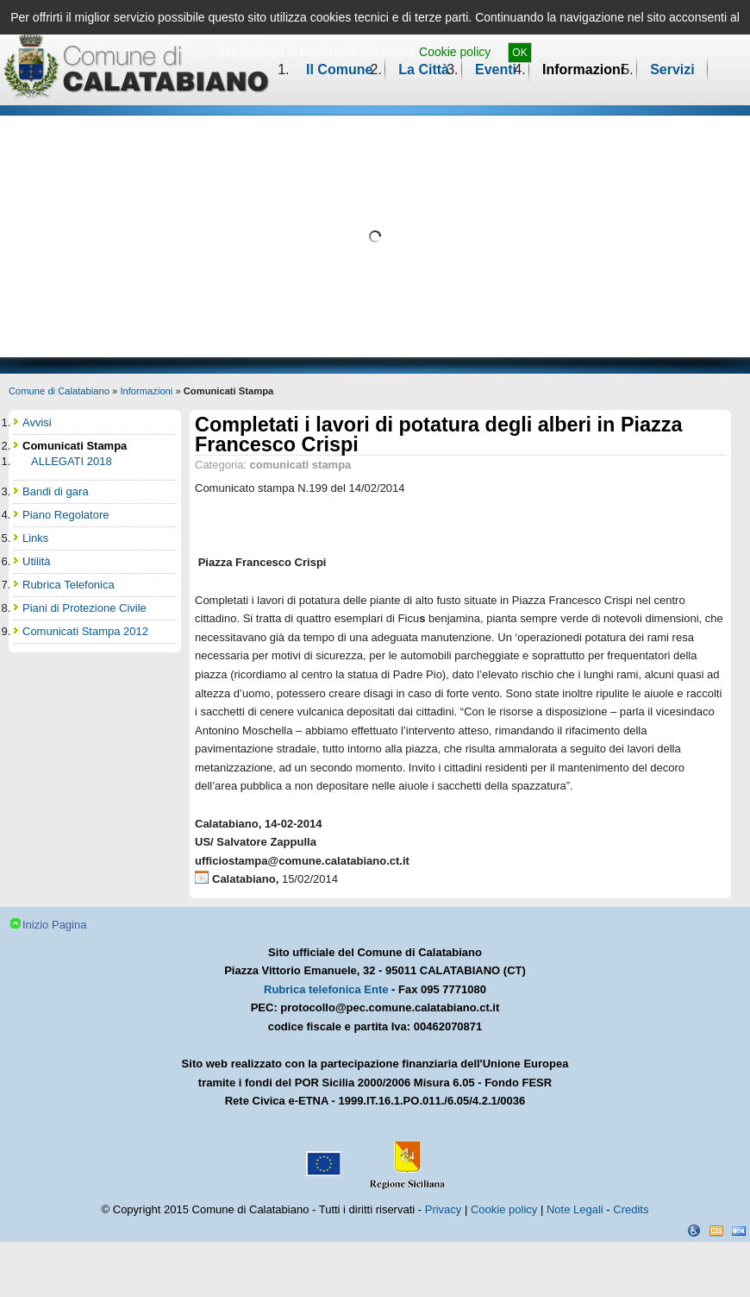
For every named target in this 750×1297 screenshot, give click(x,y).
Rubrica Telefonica (68, 584)
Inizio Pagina (54, 924)
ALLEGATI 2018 (71, 461)
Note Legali (575, 1209)
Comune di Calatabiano (59, 391)
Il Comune (339, 69)
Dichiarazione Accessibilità (694, 1230)
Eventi (495, 69)
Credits (630, 1209)
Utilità (36, 561)
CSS (716, 1230)
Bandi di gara (55, 491)
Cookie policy (455, 52)
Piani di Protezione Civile (84, 607)
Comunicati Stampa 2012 (85, 631)
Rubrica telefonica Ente (326, 989)
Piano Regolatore (65, 514)
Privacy (443, 1209)
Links (35, 538)
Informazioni (583, 69)
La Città (423, 69)
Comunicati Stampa (74, 445)
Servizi (672, 69)
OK (519, 53)
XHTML (739, 1230)
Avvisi (37, 422)
